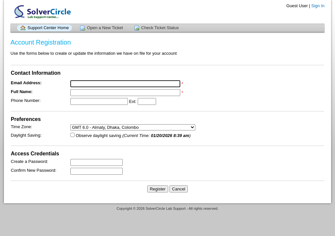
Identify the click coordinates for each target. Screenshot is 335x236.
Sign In (318, 5)
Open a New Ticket (105, 27)
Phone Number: (26, 100)
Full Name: (21, 91)
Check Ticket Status (160, 27)
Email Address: (26, 82)
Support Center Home (48, 27)
